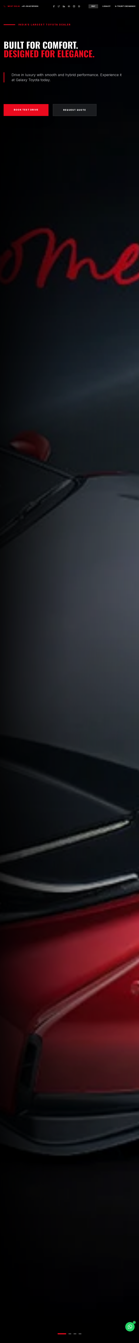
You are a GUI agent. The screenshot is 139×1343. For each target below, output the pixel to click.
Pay (93, 6)
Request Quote (74, 111)
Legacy (106, 6)
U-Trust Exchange (125, 6)
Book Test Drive (26, 111)
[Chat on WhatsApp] (130, 1326)
